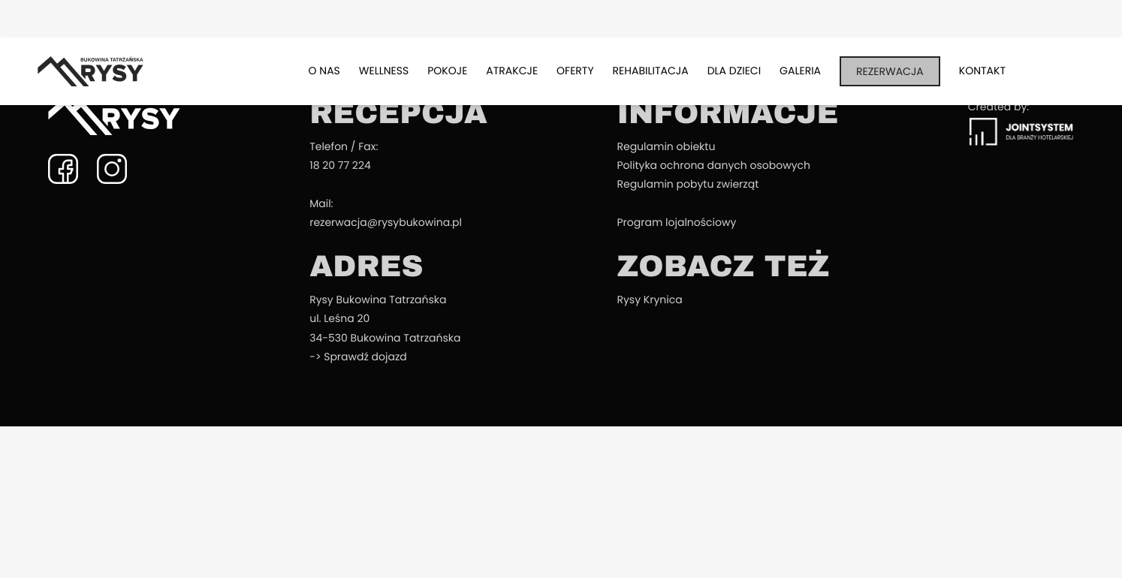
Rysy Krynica (649, 299)
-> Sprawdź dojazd (358, 356)
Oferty (575, 70)
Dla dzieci (734, 70)
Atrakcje (512, 70)
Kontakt (982, 70)
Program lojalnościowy (676, 222)
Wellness (384, 70)
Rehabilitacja (651, 70)
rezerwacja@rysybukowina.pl (385, 222)
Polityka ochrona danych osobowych (713, 165)
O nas (324, 70)
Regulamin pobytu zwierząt (688, 183)
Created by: (1021, 122)
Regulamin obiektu (666, 146)
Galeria (800, 70)
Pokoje (447, 70)
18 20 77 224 (340, 165)
